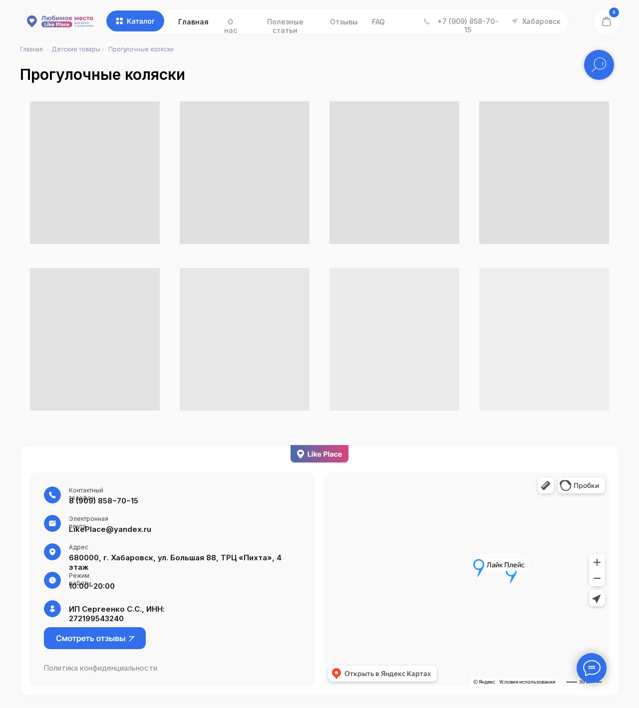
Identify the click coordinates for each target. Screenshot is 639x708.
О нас (230, 25)
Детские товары (75, 49)
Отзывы (344, 21)
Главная (193, 21)
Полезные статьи (285, 25)
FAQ (378, 21)
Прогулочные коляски (141, 49)
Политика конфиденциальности (100, 668)
